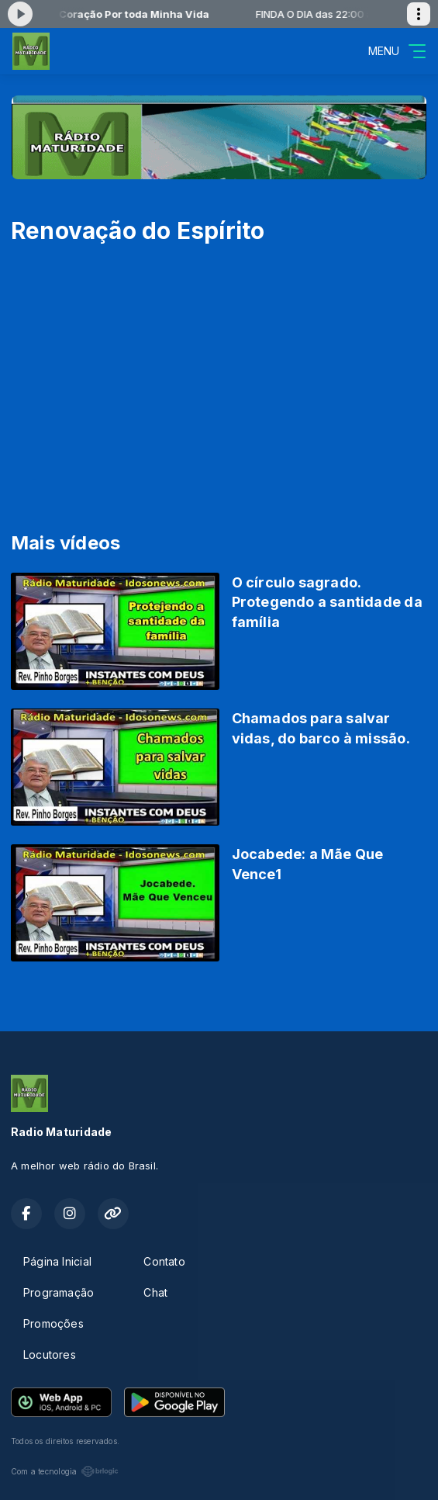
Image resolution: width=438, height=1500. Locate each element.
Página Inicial (57, 1261)
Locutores (49, 1354)
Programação (58, 1292)
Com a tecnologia (65, 1471)
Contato (164, 1261)
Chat (155, 1292)
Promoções (53, 1323)
